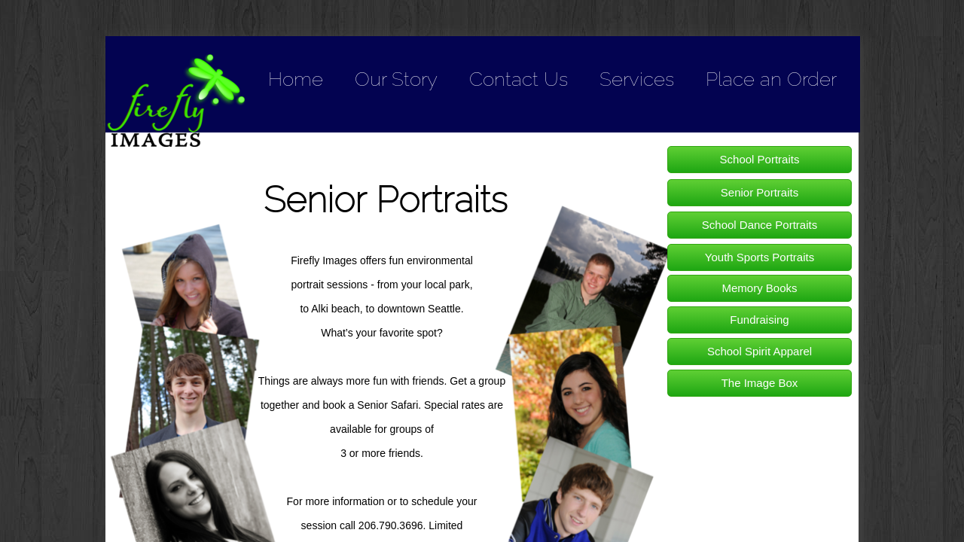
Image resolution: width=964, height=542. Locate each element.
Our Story (396, 79)
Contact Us (518, 79)
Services (636, 79)
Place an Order (771, 79)
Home (295, 79)
